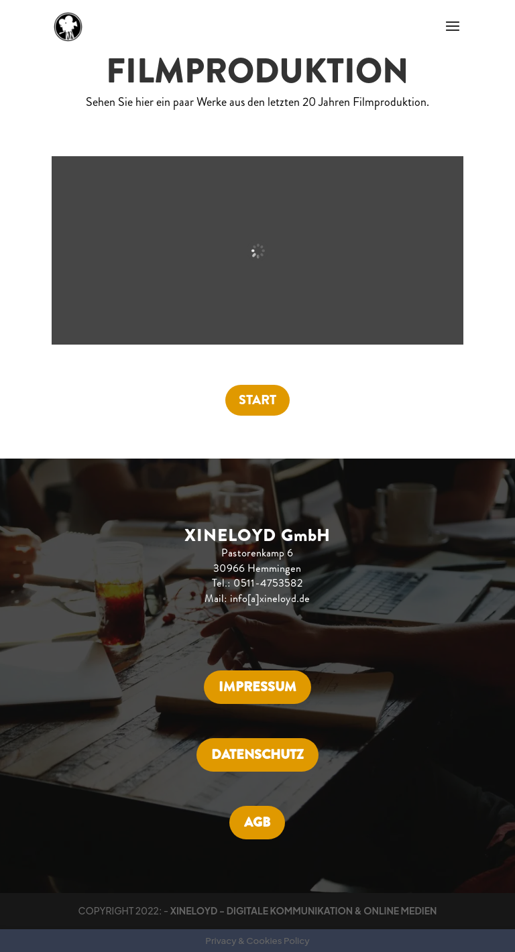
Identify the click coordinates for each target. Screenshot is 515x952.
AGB (257, 822)
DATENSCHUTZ (257, 754)
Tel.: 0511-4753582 (257, 583)
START (257, 400)
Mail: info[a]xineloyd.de (257, 598)
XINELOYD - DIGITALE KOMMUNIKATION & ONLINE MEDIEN (303, 910)
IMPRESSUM (257, 687)
